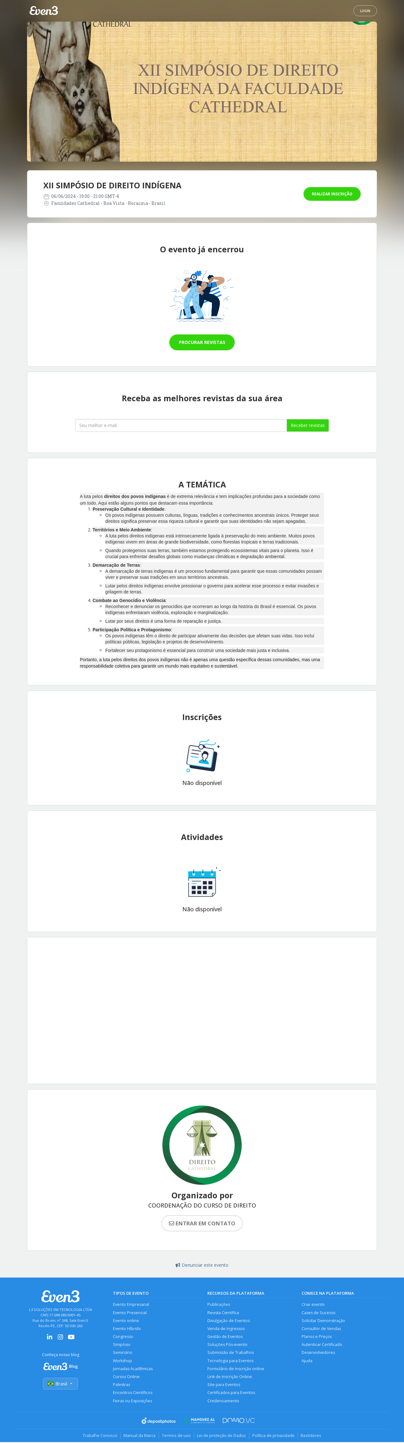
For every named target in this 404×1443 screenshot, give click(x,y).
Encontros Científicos (132, 1394)
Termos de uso (176, 1436)
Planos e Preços (317, 1337)
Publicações (218, 1304)
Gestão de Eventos (225, 1337)
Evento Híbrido (127, 1329)
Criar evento (313, 1304)
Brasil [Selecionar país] (60, 1384)
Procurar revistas (202, 342)
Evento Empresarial (131, 1304)
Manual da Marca (139, 1436)
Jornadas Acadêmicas (133, 1369)
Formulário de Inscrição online (235, 1369)
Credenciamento (223, 1401)
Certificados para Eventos (231, 1394)
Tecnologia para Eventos (230, 1361)
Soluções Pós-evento (227, 1345)
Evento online (126, 1320)
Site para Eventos (223, 1385)
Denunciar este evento (202, 1265)
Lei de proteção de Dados (221, 1436)
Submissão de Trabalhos (230, 1353)
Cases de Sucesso (319, 1312)
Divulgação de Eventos (228, 1320)
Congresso (123, 1337)
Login (365, 11)
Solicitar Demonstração (323, 1320)
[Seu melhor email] (181, 425)
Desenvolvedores (318, 1353)
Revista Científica (223, 1312)
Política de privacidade (274, 1436)
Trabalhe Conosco (98, 1436)
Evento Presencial (130, 1312)
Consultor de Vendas (321, 1329)
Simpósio (121, 1345)
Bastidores (312, 1436)
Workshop (122, 1361)
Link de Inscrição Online (229, 1377)
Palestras (121, 1385)
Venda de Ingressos (226, 1329)
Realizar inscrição (332, 194)
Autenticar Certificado (322, 1345)
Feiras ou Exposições (132, 1401)
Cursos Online (126, 1377)
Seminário (122, 1353)
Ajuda (307, 1361)
